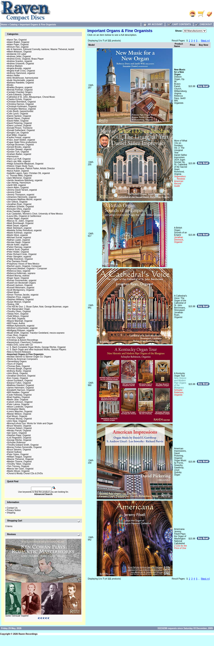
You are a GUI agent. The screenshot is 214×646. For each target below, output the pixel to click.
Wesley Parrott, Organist (19, 430)
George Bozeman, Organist (20, 144)
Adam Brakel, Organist (18, 42)
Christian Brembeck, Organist (21, 102)
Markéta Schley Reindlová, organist (24, 230)
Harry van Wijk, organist (18, 161)
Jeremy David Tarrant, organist (22, 190)
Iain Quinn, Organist (17, 433)
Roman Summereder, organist (21, 280)
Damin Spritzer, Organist (19, 116)
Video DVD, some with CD (20, 345)
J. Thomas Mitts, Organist (19, 175)
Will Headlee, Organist (18, 392)
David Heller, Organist (17, 121)
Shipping (11, 512)
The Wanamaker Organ (18, 309)
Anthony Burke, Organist (19, 371)
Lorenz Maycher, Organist (19, 411)
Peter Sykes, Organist (17, 454)
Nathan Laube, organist (18, 240)
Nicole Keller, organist (17, 244)
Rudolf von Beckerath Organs (21, 283)
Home (4, 24)
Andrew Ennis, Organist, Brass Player (25, 59)
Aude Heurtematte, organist (20, 80)
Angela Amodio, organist (19, 68)
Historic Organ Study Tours (20, 166)
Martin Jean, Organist (17, 399)
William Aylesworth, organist (20, 326)
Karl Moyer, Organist (17, 416)
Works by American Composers (22, 359)
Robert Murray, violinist (18, 275)
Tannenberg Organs (16, 361)
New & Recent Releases (19, 352)
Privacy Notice (14, 510)
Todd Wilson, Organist (18, 316)
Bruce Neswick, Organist (19, 426)
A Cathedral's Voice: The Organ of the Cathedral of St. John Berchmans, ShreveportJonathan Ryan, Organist (180, 306)
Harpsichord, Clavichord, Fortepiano (24, 342)
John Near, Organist (17, 421)
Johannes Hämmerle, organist (21, 197)
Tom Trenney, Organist (18, 466)
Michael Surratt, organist (19, 237)
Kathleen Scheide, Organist (20, 206)
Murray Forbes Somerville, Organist (24, 447)
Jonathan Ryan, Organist (19, 204)
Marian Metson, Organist (19, 414)
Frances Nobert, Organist (19, 428)
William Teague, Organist (19, 457)
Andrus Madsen (15, 66)
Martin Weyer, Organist (18, 471)
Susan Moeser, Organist (19, 302)
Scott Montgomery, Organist (20, 290)
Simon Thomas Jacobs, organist (22, 295)
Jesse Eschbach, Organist (20, 380)
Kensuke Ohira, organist (19, 209)
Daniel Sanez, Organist (18, 118)
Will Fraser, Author (16, 323)
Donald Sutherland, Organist (21, 130)
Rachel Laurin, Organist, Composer (24, 266)
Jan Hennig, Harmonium (19, 183)
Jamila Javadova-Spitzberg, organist (24, 180)
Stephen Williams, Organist (20, 299)
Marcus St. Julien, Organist (20, 221)
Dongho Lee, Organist (18, 132)
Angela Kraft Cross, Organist (21, 71)
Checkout (203, 24)
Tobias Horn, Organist (17, 314)
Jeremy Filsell (14, 192)
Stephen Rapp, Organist (19, 435)
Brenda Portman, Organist (20, 90)
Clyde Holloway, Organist (19, 395)
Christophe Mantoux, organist (21, 109)
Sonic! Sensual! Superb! (17, 616)
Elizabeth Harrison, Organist (20, 390)
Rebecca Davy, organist (18, 271)
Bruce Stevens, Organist (19, 449)
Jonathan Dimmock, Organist (21, 376)
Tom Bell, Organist (16, 318)
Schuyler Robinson (16, 442)
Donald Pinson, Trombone (20, 128)
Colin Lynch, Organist (17, 113)
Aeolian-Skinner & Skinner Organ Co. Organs (29, 356)
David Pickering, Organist (19, 123)
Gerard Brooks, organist (18, 147)
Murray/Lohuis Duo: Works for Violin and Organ (30, 423)
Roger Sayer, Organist (18, 278)
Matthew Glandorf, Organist (20, 385)
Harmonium (13, 156)
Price (192, 45)
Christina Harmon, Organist (20, 104)
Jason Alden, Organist (18, 187)
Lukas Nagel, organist (17, 218)
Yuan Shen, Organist (17, 335)
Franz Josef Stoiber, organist (21, 140)
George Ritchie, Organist (19, 440)
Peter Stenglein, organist (19, 256)
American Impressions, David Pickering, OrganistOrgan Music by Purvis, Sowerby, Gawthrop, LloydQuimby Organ (180, 461)
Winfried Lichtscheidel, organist (22, 328)
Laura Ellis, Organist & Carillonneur (24, 216)
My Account (153, 24)
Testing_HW (13, 304)
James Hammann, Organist (20, 387)
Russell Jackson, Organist (20, 285)
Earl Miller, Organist (16, 135)
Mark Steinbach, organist (19, 228)
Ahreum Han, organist (17, 47)
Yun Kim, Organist (16, 337)
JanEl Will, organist (16, 185)
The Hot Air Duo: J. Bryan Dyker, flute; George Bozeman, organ (37, 306)
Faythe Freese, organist (18, 137)
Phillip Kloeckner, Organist (20, 259)
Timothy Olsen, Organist (19, 311)
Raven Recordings (28, 634)
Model (91, 45)
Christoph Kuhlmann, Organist (21, 106)
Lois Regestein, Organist (19, 438)
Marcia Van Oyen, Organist (20, 468)
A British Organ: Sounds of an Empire (180, 235)
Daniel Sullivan (14, 452)
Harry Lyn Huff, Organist (19, 159)
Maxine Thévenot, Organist (20, 459)
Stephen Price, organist (18, 297)
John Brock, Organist (17, 373)
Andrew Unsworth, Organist (20, 63)
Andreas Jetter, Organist (19, 56)
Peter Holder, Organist (18, 252)
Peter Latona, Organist (18, 404)
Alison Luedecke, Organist (20, 407)
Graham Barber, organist (19, 154)
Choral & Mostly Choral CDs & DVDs (25, 473)
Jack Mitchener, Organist (19, 178)
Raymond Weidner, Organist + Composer (27, 268)
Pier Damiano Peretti (17, 261)
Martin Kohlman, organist (19, 233)
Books (10, 85)
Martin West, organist (17, 235)
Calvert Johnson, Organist (20, 402)
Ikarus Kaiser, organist (18, 171)
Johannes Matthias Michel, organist (24, 199)
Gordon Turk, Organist (18, 152)
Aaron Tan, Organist (17, 40)
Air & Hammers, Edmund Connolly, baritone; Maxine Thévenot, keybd (40, 49)
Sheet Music (13, 292)
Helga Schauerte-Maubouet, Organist (25, 163)
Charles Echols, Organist (19, 99)
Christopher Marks (16, 409)
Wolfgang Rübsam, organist (20, 330)
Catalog (14, 24)
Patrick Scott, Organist (18, 249)
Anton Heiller (13, 75)
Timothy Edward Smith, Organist (23, 445)
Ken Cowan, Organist (17, 378)
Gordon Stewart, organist (19, 149)
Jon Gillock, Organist (17, 202)
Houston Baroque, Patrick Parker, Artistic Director (31, 168)
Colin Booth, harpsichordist (20, 111)
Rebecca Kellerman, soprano (21, 273)
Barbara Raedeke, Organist (20, 82)
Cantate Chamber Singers (20, 92)
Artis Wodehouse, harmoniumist (22, 78)
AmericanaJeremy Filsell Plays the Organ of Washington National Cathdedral (180, 538)
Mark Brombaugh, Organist (20, 223)
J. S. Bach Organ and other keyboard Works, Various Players (36, 349)
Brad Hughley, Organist (18, 397)
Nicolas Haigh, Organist (18, 242)
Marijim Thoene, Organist (19, 461)
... (199, 40)
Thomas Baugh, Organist (19, 368)
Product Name (178, 45)
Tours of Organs (15, 364)
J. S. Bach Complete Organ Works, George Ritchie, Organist (36, 347)
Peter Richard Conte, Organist (21, 254)
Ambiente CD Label (16, 54)
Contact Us (12, 508)
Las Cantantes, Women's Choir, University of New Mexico (35, 214)
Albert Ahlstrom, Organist (19, 51)
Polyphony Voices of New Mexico (23, 264)
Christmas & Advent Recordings (22, 340)
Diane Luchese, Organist (19, 125)
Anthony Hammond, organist (21, 73)
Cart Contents (179, 24)
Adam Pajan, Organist (18, 44)
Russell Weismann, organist (20, 287)
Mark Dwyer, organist (17, 225)
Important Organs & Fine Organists (38, 24)
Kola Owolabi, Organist (18, 211)
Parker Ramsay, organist (19, 247)
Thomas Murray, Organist (19, 418)
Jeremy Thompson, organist (20, 194)
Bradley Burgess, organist (19, 87)
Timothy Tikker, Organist (19, 464)
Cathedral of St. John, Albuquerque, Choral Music (31, 97)
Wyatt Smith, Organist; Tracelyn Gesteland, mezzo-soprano (35, 333)
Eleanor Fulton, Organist (19, 383)
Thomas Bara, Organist (18, 366)
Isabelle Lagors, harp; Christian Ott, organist (28, 173)
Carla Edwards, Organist (19, 94)
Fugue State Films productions (22, 142)
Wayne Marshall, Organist (19, 321)
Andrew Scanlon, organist (19, 61)
